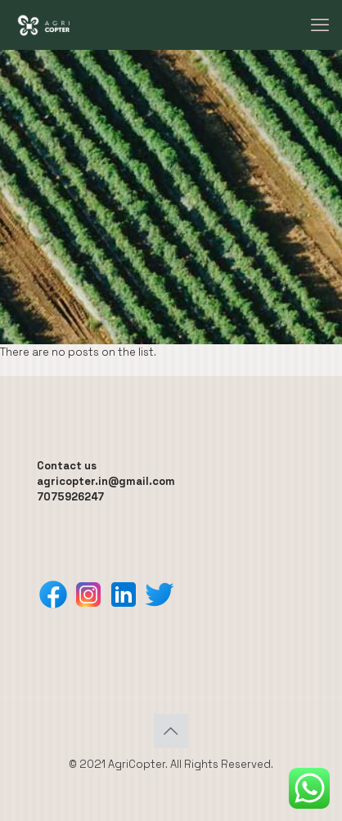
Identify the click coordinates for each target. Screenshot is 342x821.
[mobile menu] (320, 24)
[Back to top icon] (171, 731)
